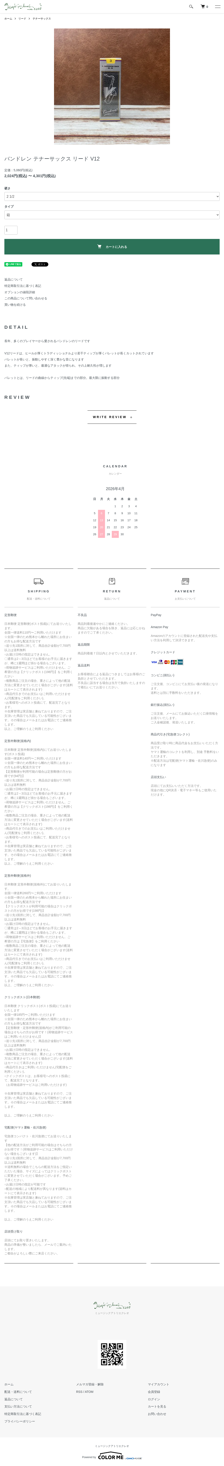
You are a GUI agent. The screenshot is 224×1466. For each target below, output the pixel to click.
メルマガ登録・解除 (90, 1384)
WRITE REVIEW (110, 417)
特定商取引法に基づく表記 (22, 286)
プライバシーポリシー (19, 1421)
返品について (13, 279)
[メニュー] (217, 6)
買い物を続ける (15, 304)
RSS (79, 1392)
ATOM (89, 1392)
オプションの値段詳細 (19, 292)
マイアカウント (158, 1384)
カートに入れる (112, 246)
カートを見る (157, 1406)
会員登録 (154, 1392)
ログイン (154, 1399)
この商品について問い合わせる (25, 298)
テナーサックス (42, 18)
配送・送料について (18, 1392)
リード (22, 18)
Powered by (112, 1455)
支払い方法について (18, 1406)
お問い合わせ (157, 1414)
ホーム (8, 18)
